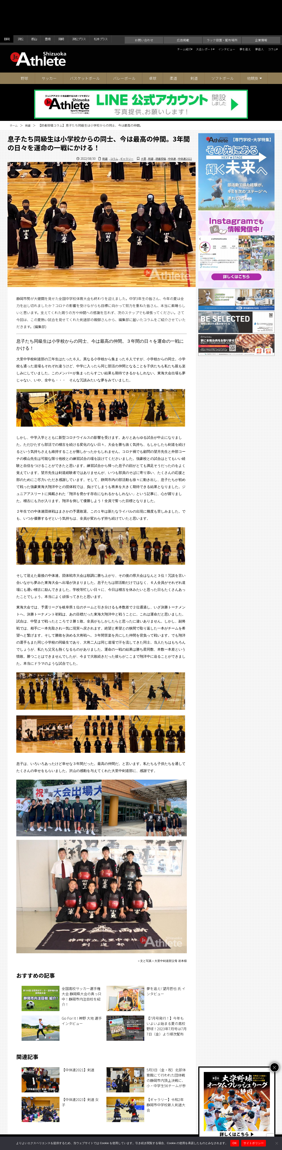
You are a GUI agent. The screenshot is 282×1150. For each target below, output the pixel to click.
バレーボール (124, 52)
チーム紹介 (156, 24)
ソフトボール (222, 52)
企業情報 (261, 14)
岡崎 (72, 4)
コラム (268, 24)
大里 (137, 133)
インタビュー (212, 24)
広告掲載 (183, 14)
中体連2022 (184, 133)
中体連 (169, 133)
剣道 (194, 52)
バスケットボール (85, 52)
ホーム (14, 100)
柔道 (173, 52)
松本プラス (120, 4)
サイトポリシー (184, 1128)
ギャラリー (118, 133)
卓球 (152, 52)
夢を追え (235, 24)
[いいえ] (276, 1143)
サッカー (49, 52)
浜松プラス (93, 4)
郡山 (40, 4)
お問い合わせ (144, 14)
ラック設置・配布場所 (222, 14)
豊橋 (56, 4)
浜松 (24, 4)
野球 (24, 52)
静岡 (7, 4)
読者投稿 (157, 133)
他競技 (252, 52)
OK (234, 1143)
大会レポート (183, 24)
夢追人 (252, 24)
